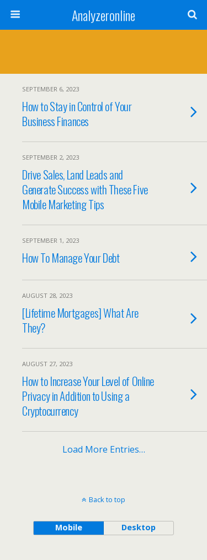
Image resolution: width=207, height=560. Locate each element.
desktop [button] (138, 527)
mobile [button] (68, 527)
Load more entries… (103, 449)
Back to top (107, 499)
